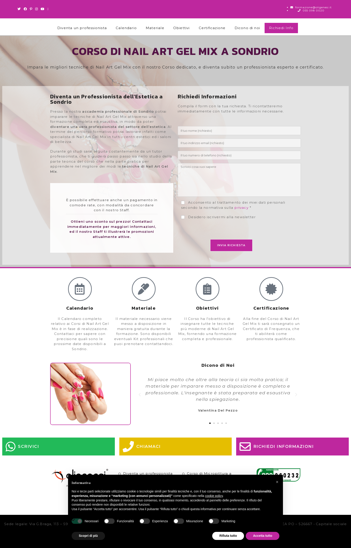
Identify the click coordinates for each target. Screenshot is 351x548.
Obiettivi (181, 28)
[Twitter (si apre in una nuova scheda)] (19, 9)
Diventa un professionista (82, 28)
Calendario (126, 28)
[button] (139, 395)
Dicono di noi (247, 28)
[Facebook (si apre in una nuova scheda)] (25, 9)
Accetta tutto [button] (262, 535)
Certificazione (212, 28)
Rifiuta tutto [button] (228, 535)
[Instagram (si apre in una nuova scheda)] (36, 9)
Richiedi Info (281, 28)
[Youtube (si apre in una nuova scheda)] (42, 9)
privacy (241, 207)
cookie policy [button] (214, 496)
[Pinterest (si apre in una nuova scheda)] (31, 9)
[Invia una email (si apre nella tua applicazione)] (48, 9)
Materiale (155, 28)
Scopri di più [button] (88, 535)
